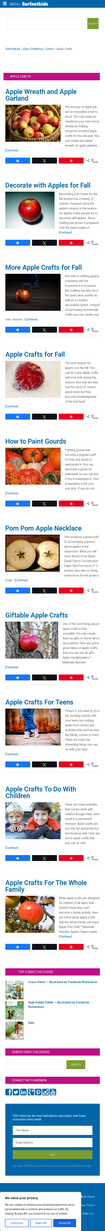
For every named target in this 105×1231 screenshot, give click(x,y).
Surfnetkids (12, 49)
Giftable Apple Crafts (36, 615)
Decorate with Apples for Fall (47, 185)
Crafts (50, 49)
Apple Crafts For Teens (39, 702)
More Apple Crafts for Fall (43, 267)
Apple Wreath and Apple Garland (41, 95)
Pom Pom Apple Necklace (43, 528)
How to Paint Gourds (35, 441)
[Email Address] (52, 1142)
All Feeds (87, 1196)
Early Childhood (33, 49)
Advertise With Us (81, 1213)
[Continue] (11, 150)
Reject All (41, 1223)
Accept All (65, 1223)
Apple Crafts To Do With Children (40, 792)
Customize (16, 1223)
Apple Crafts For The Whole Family (46, 886)
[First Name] (52, 1130)
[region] (40, 1211)
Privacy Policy (85, 1205)
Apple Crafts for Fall (35, 354)
